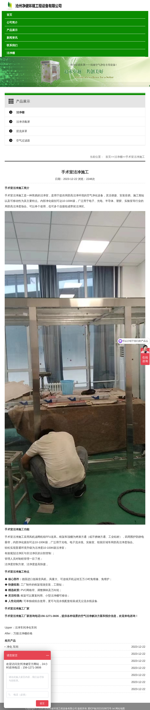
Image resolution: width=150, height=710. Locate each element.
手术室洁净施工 (135, 156)
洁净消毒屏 (23, 121)
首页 (9, 14)
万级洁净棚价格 (22, 633)
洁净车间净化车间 (26, 627)
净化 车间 (12, 646)
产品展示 (12, 30)
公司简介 (12, 22)
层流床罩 (21, 131)
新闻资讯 (12, 37)
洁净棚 (11, 52)
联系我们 (12, 45)
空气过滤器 (23, 140)
